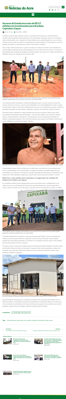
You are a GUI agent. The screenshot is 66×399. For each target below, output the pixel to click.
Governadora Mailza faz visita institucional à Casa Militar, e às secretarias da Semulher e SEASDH (52, 356)
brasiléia (29, 320)
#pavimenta (20, 320)
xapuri (51, 320)
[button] (33, 15)
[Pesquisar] (63, 7)
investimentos (41, 320)
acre (25, 320)
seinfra (47, 320)
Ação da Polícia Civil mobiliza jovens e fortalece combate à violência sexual (22, 372)
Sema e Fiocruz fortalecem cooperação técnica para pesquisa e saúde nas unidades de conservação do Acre (22, 357)
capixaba (34, 320)
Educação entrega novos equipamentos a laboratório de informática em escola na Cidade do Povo (22, 341)
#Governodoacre (11, 320)
